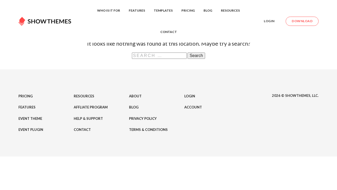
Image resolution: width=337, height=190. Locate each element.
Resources (230, 10)
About (135, 96)
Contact (168, 32)
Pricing (188, 10)
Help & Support (88, 118)
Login (269, 21)
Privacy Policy (143, 118)
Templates (163, 10)
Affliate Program (91, 107)
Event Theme (30, 118)
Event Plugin (30, 129)
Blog (208, 10)
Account (193, 107)
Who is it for (108, 10)
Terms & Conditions (148, 129)
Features (137, 10)
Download (302, 21)
